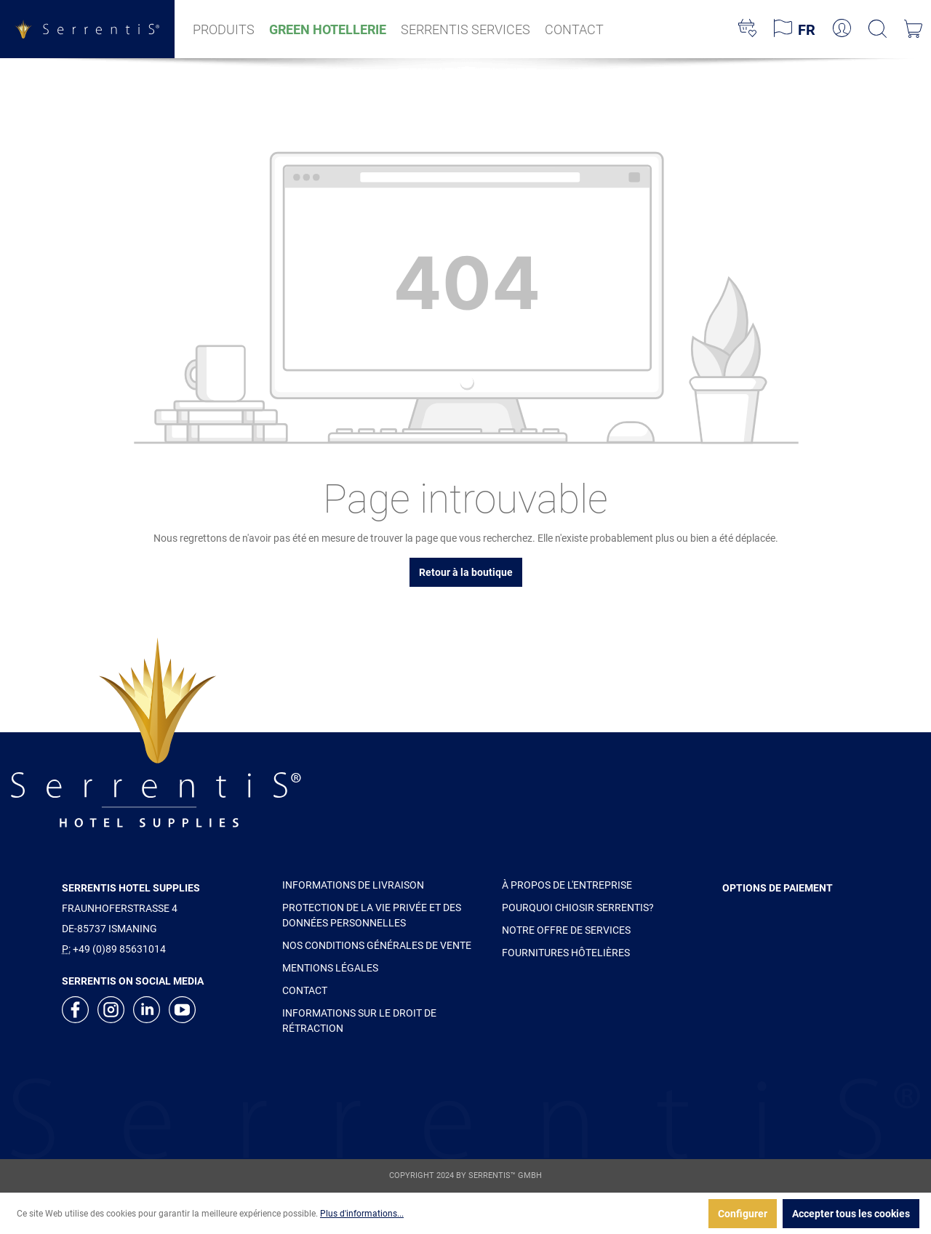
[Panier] (913, 29)
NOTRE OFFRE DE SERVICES (566, 930)
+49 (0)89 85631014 (119, 949)
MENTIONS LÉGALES (330, 968)
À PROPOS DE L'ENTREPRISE (567, 885)
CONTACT (304, 990)
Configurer (742, 1213)
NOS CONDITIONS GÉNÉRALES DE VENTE (376, 945)
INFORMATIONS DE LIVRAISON (353, 885)
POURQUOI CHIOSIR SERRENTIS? (578, 907)
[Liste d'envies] (747, 29)
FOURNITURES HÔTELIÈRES (566, 952)
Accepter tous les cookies (851, 1213)
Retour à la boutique (466, 572)
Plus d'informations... (362, 1214)
